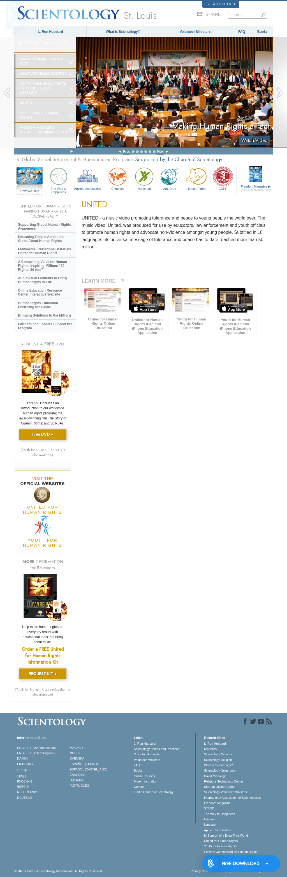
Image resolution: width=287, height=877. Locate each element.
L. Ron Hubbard (50, 32)
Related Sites (221, 4)
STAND (209, 808)
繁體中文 (23, 786)
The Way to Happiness (58, 179)
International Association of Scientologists (232, 797)
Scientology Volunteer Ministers (225, 792)
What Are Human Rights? (43, 73)
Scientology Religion (218, 759)
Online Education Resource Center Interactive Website (40, 292)
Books (262, 32)
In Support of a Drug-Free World (226, 835)
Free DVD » (42, 434)
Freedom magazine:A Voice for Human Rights (44, 130)
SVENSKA (77, 758)
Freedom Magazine (255, 188)
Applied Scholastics (87, 178)
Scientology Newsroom (220, 770)
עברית (22, 770)
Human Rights (196, 178)
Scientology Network (218, 754)
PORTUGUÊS (79, 785)
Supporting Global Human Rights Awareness (44, 226)
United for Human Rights (221, 841)
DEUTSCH (24, 797)
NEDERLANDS (27, 792)
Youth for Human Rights (220, 846)
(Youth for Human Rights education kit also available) (43, 692)
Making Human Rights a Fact (41, 61)
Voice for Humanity (146, 754)
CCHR (223, 178)
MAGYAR (76, 747)
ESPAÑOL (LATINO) (84, 764)
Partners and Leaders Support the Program (45, 326)
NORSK (75, 753)
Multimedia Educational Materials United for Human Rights (44, 251)
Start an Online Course (219, 786)
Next (160, 151)
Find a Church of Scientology (153, 792)
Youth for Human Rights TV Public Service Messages (43, 88)
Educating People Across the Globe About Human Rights (41, 239)
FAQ (241, 32)
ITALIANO (77, 780)
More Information (145, 781)
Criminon (117, 178)
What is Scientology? (123, 32)
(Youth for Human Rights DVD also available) (43, 452)
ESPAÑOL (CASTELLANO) (88, 769)
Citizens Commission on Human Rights (231, 851)
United (26, 102)
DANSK (22, 758)
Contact (139, 786)
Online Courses (144, 776)
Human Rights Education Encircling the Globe (38, 305)
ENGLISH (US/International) (36, 747)
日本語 (21, 776)
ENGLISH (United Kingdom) (36, 753)
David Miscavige (215, 776)
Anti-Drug (169, 178)
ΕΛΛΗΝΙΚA (77, 774)
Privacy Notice (200, 871)
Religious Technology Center (223, 781)
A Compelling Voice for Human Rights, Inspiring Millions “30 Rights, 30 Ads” (42, 266)
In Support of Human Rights (39, 115)
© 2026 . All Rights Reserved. (58, 871)
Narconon (144, 178)
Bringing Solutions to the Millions (44, 315)
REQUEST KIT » (43, 674)
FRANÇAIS (25, 764)
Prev (126, 151)
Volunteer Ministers (195, 32)
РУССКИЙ (24, 781)
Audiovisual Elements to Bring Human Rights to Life (42, 280)
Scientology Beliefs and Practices (156, 749)
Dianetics (210, 749)
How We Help (30, 191)
